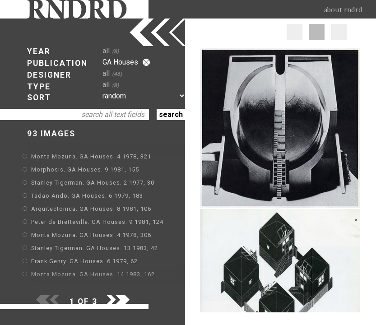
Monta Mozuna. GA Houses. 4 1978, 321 (91, 156)
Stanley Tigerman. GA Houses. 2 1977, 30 (92, 182)
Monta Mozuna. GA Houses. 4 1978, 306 (91, 235)
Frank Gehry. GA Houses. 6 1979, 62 (84, 261)
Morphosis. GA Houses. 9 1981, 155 (85, 169)
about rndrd (343, 10)
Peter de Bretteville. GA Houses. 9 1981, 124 (97, 221)
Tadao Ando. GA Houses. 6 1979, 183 (87, 195)
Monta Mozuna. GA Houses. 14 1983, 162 (93, 274)
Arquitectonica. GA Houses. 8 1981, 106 (91, 208)
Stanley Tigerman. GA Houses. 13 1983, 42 (94, 248)
